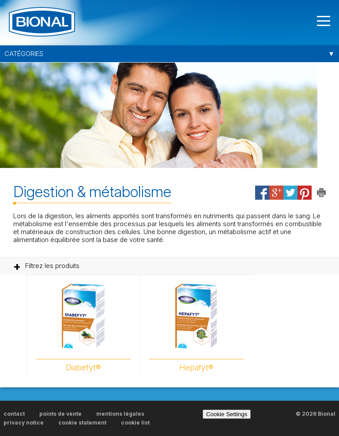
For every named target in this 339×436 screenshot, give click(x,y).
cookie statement (82, 422)
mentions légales (120, 413)
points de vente (60, 413)
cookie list (135, 422)
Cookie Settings (226, 414)
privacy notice (24, 422)
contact (14, 413)
